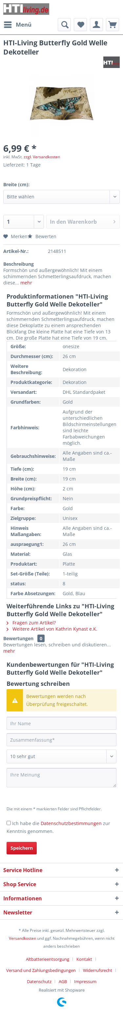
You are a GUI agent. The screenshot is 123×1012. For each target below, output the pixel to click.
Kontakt (84, 959)
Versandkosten (22, 938)
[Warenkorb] (112, 24)
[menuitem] (17, 24)
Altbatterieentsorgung (47, 959)
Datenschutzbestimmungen (71, 823)
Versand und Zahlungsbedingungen (41, 970)
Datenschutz (39, 981)
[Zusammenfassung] (61, 739)
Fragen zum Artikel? (31, 622)
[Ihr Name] (61, 723)
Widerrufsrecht (97, 970)
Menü (17, 23)
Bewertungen (18, 638)
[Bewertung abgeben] (61, 756)
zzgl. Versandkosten (42, 157)
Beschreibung (18, 264)
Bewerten (42, 236)
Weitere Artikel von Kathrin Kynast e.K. (52, 629)
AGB (63, 981)
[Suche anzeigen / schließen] (64, 24)
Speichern (21, 848)
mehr (25, 283)
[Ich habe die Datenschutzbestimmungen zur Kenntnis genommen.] (9, 823)
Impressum (85, 981)
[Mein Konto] (96, 24)
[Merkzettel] (80, 24)
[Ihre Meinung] (61, 777)
